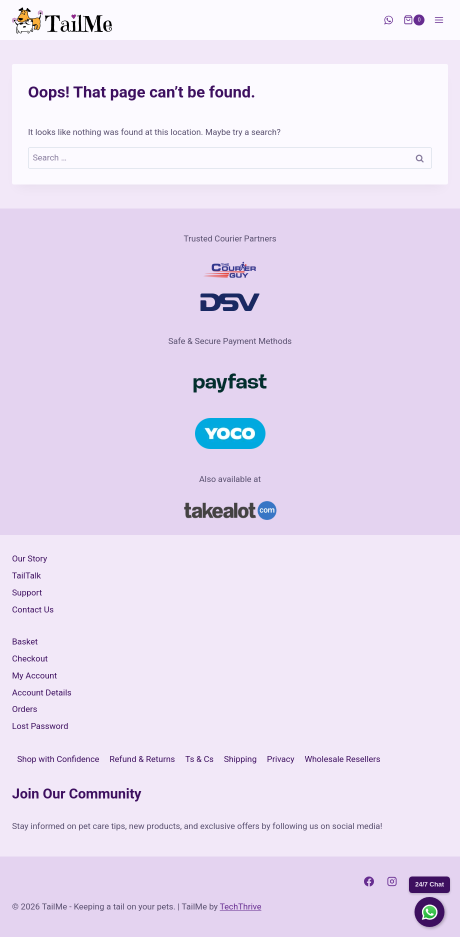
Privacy (280, 759)
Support (27, 593)
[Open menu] (439, 20)
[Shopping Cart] (414, 20)
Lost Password (40, 726)
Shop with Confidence (58, 759)
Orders (24, 709)
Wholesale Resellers (342, 759)
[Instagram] (392, 882)
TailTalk (26, 575)
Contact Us (33, 609)
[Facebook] (369, 882)
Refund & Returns (142, 759)
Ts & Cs (200, 759)
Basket (25, 641)
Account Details (42, 693)
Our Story (29, 559)
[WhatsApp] (388, 20)
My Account (34, 675)
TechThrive (241, 907)
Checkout (30, 659)
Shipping (240, 759)
